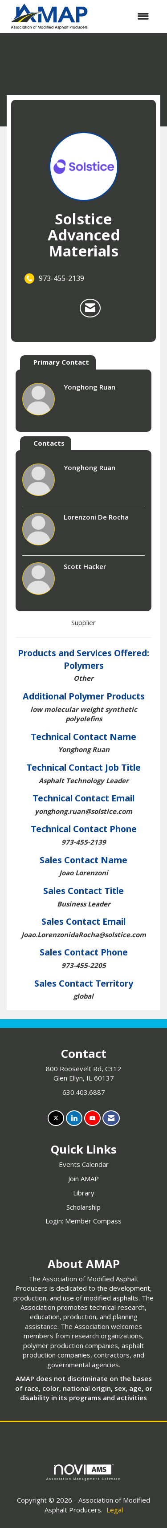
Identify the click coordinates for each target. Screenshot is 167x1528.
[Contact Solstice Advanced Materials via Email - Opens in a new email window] (90, 308)
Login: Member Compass (83, 1220)
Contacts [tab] (49, 443)
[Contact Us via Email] (111, 1118)
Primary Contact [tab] (61, 362)
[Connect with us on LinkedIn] (74, 1118)
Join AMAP (83, 1178)
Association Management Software (83, 1472)
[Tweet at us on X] (56, 1118)
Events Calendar (84, 1164)
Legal (114, 1509)
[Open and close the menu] (125, 16)
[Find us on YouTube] (92, 1118)
